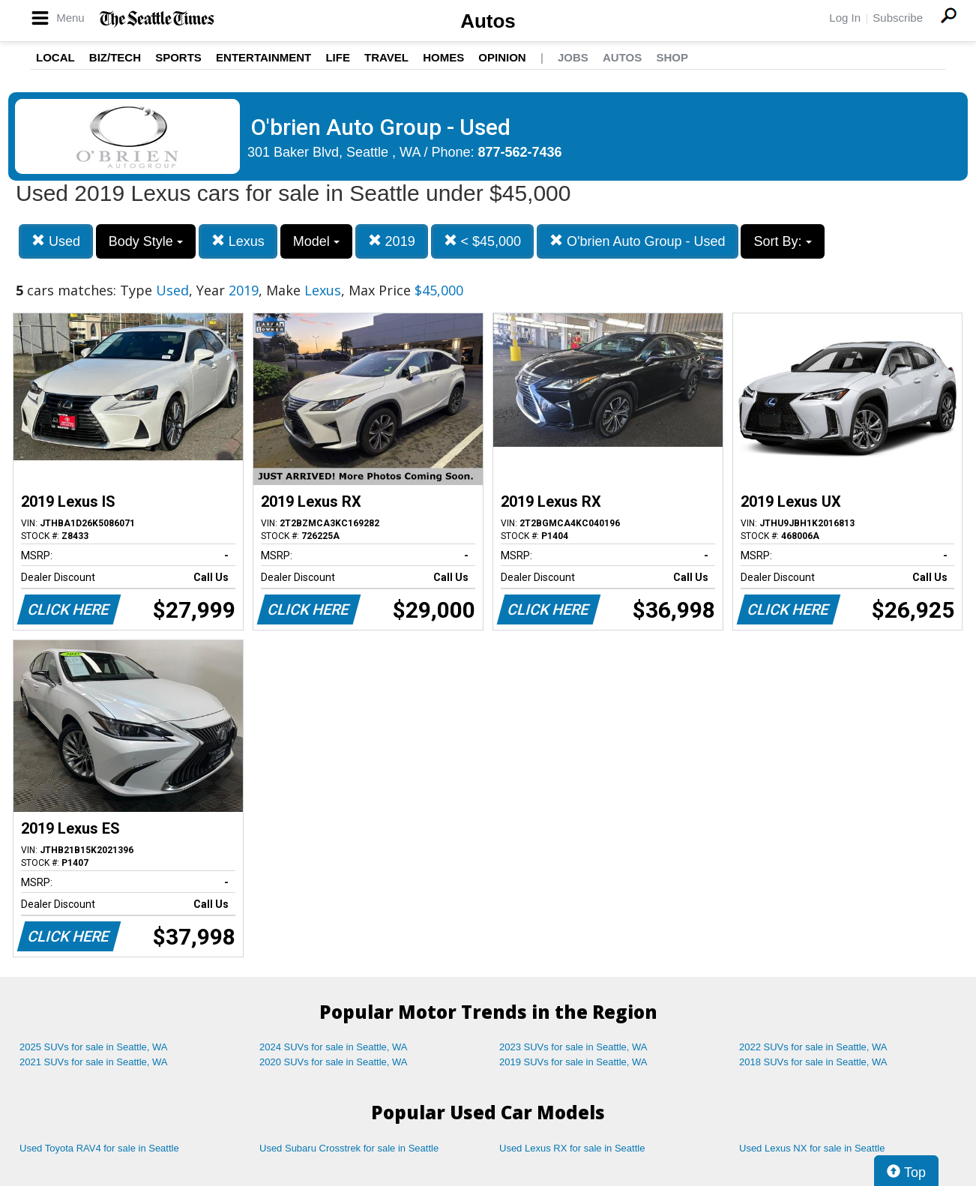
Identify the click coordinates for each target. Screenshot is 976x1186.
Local (55, 57)
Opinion (501, 57)
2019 (391, 241)
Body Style (146, 241)
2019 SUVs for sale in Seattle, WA (573, 1062)
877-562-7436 (520, 152)
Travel (386, 57)
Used (55, 241)
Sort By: (782, 241)
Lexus (238, 241)
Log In (845, 17)
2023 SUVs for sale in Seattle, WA (573, 1047)
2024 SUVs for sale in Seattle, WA (333, 1047)
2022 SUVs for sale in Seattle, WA (813, 1047)
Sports (178, 57)
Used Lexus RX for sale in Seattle (572, 1148)
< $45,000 (483, 241)
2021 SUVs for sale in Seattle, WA (93, 1062)
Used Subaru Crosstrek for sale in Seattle (349, 1148)
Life (337, 57)
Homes (443, 57)
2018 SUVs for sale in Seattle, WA (813, 1062)
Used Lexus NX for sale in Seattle (812, 1148)
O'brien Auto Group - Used (637, 241)
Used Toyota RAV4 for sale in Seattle (99, 1148)
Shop (672, 57)
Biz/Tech (115, 57)
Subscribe (898, 17)
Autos (488, 21)
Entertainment (263, 57)
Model (316, 241)
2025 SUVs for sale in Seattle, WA (93, 1047)
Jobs (573, 57)
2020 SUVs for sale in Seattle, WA (333, 1062)
